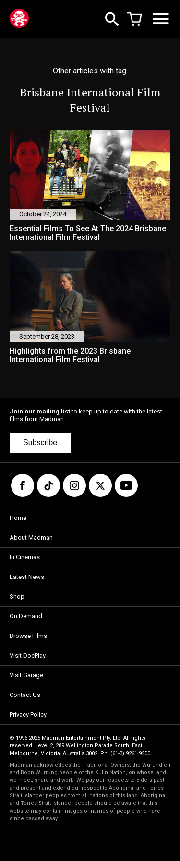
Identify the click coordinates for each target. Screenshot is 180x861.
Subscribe (40, 442)
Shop (17, 596)
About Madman (31, 537)
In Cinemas (25, 557)
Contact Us (25, 694)
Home (18, 517)
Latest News (27, 576)
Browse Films (28, 635)
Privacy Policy (28, 714)
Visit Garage (26, 675)
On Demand (26, 616)
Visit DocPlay (28, 655)
